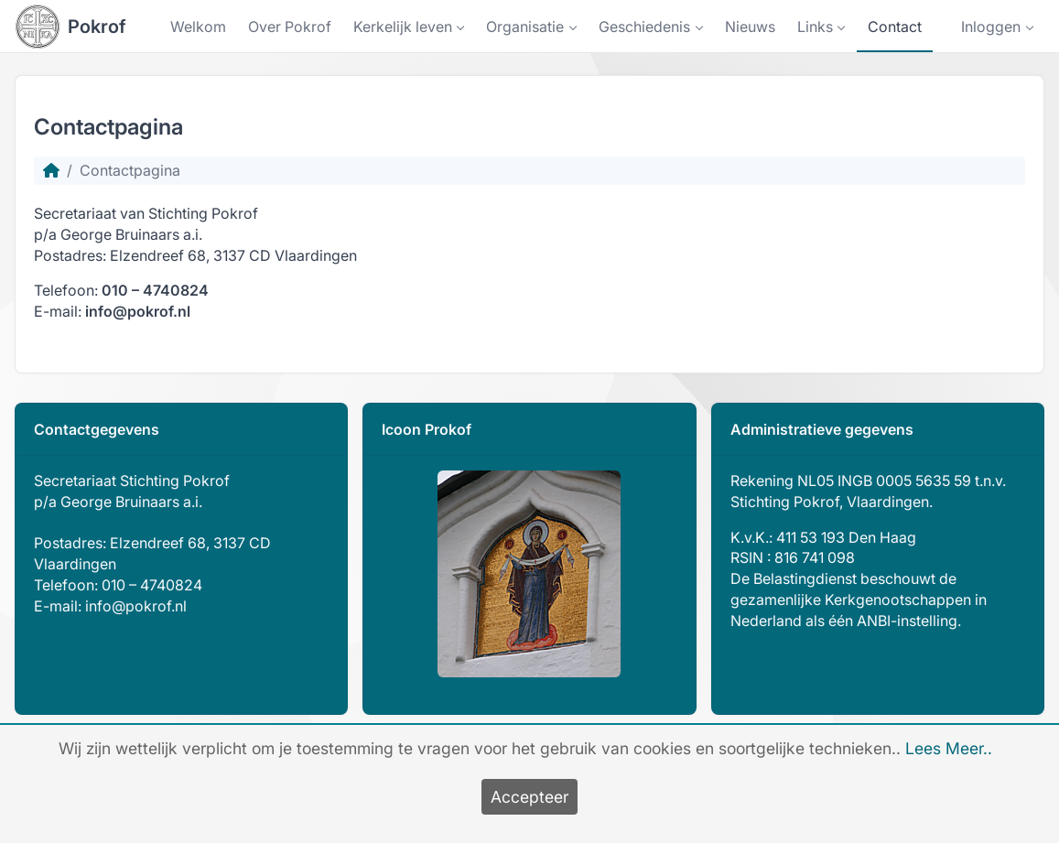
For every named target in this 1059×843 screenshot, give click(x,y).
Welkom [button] (198, 26)
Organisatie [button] (525, 26)
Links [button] (815, 26)
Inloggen (991, 26)
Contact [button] (895, 26)
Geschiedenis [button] (644, 26)
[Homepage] (51, 170)
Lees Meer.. (948, 748)
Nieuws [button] (750, 26)
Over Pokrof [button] (289, 26)
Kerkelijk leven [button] (402, 26)
